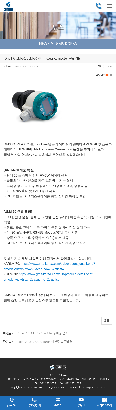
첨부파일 (104, 74)
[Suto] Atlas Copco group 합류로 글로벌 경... (46, 341)
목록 (107, 321)
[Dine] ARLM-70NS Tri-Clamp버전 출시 (42, 333)
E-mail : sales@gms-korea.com (88, 387)
